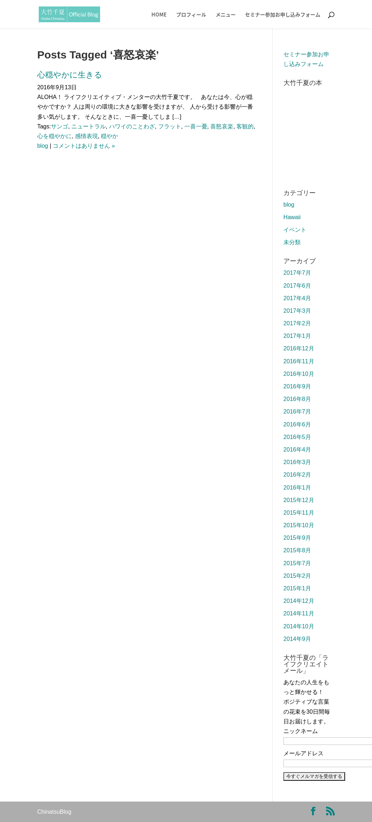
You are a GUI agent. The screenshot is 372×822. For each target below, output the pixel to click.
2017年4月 (297, 298)
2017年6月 (297, 286)
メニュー (226, 15)
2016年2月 (297, 475)
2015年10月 (298, 525)
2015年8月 (297, 550)
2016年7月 (297, 411)
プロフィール (191, 15)
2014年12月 (298, 601)
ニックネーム (300, 731)
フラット (169, 126)
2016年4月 (297, 450)
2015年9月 (297, 538)
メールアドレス (303, 753)
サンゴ (59, 126)
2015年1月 (297, 588)
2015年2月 (297, 576)
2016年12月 (298, 348)
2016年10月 (298, 374)
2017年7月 (297, 273)
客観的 (245, 126)
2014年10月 (298, 626)
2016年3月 (297, 462)
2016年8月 (297, 399)
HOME (159, 15)
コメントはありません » (84, 146)
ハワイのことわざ (132, 126)
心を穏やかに (54, 136)
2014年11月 (298, 613)
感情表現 (86, 136)
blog (42, 146)
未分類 (292, 242)
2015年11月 (298, 513)
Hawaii (292, 217)
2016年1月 (297, 488)
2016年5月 (297, 437)
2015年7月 (297, 563)
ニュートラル (88, 126)
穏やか (109, 136)
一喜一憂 (195, 126)
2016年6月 (297, 424)
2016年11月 (298, 361)
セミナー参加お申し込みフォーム (282, 15)
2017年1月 (297, 336)
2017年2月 (297, 323)
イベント (294, 230)
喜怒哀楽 (221, 126)
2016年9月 (297, 386)
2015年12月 (298, 500)
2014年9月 (297, 639)
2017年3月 (297, 311)
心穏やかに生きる (69, 74)
